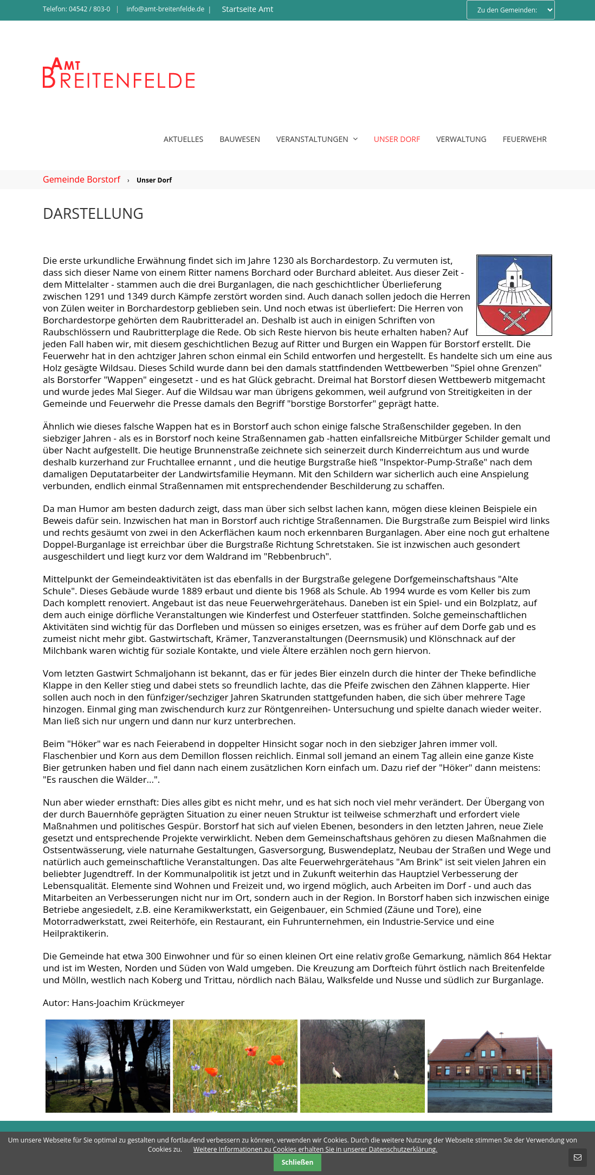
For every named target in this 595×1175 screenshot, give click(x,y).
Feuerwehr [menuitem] (525, 139)
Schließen (298, 1162)
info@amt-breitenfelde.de (165, 9)
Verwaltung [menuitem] (461, 139)
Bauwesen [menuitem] (239, 139)
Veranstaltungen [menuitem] (317, 139)
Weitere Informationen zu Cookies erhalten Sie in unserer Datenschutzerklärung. (315, 1149)
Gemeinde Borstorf (81, 179)
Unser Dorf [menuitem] (397, 139)
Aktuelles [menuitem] (183, 139)
